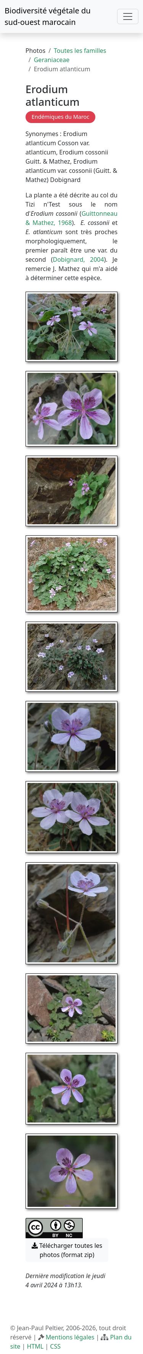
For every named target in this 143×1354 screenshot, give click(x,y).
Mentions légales (70, 1337)
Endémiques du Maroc (60, 116)
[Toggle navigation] (127, 16)
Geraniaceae (52, 60)
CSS (55, 1346)
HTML (35, 1346)
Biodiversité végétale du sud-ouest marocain (48, 16)
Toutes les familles (80, 50)
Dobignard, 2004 (78, 259)
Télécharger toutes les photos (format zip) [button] (67, 1250)
